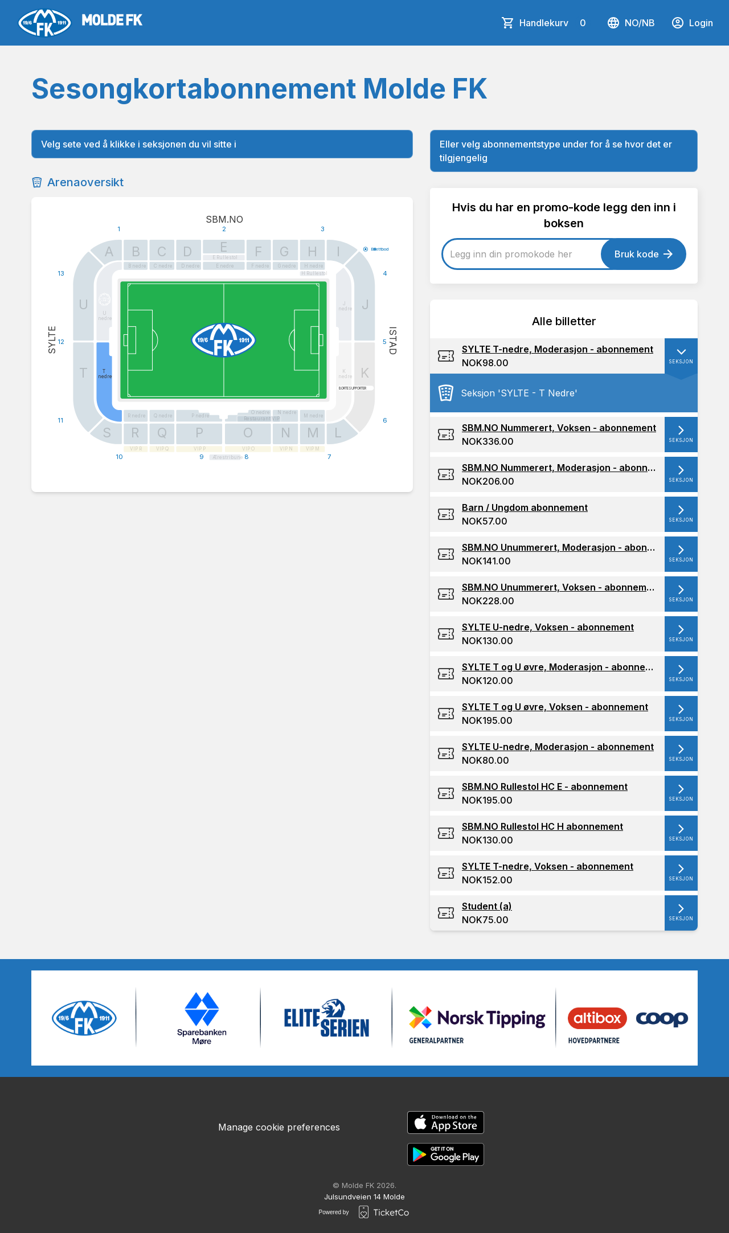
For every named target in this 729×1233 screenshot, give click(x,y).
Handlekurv (555, 23)
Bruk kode (644, 254)
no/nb (631, 23)
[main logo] (79, 23)
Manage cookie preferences (279, 1127)
